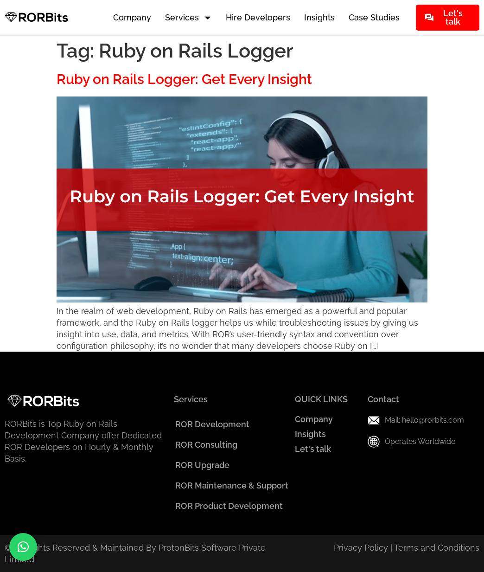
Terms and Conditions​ (436, 548)
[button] (23, 547)
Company (132, 17)
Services (188, 17)
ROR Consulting (206, 445)
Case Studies (374, 17)
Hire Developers (258, 17)
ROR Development (212, 424)
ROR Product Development (229, 506)
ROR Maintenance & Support (231, 485)
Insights (319, 17)
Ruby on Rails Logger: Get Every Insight (184, 79)
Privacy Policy (361, 548)
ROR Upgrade (202, 465)
